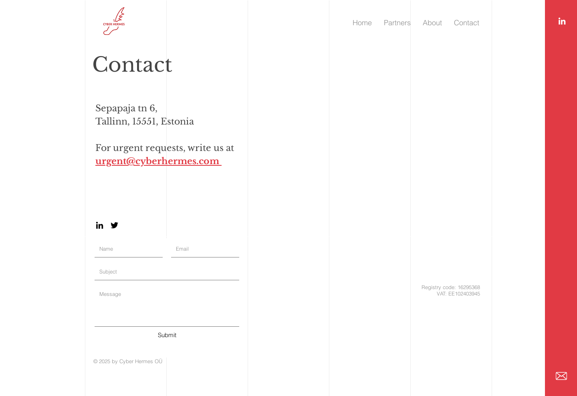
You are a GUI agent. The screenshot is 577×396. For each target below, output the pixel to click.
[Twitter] (114, 225)
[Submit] (167, 335)
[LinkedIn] (562, 21)
